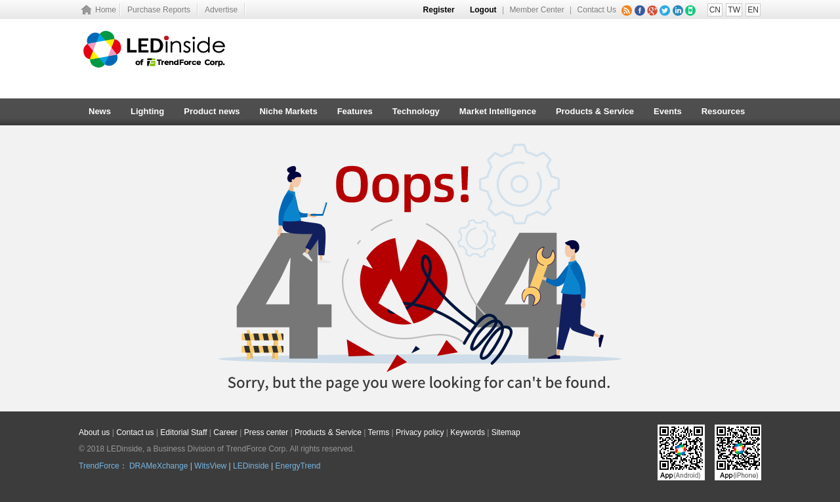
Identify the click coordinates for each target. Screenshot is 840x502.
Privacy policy (420, 432)
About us (94, 432)
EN (753, 9)
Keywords (467, 432)
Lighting (147, 111)
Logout (483, 9)
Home (105, 9)
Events (668, 111)
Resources (723, 111)
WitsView (210, 466)
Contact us (135, 432)
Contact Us (597, 9)
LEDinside (251, 466)
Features (355, 111)
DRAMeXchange (158, 466)
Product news (212, 111)
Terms (379, 432)
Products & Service (595, 111)
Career (225, 432)
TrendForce (99, 466)
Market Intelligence (497, 111)
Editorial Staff (183, 432)
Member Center (536, 9)
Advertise (221, 9)
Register (439, 9)
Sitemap (506, 432)
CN (715, 9)
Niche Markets (288, 111)
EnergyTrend (298, 466)
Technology (416, 111)
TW (734, 9)
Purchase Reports (158, 9)
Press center (266, 432)
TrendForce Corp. (256, 448)
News (100, 111)
